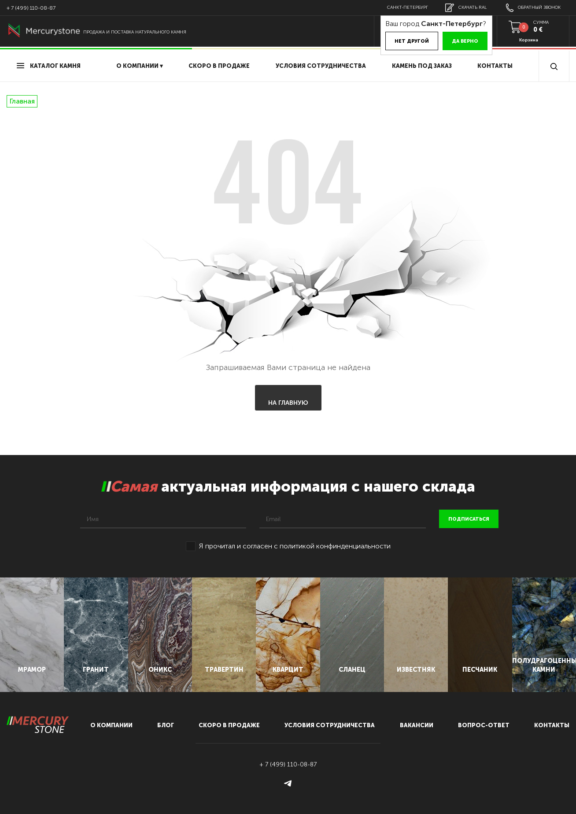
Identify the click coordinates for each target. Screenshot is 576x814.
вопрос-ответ (484, 725)
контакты (551, 725)
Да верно (465, 41)
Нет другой (412, 41)
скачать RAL (466, 8)
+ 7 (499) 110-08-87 (31, 8)
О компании (111, 725)
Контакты (495, 66)
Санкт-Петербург (407, 7)
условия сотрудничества (321, 66)
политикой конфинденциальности (335, 546)
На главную (288, 403)
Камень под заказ (422, 66)
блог (165, 725)
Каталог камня (49, 66)
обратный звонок (533, 8)
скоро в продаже (219, 66)
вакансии (416, 725)
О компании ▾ (139, 66)
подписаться (468, 519)
